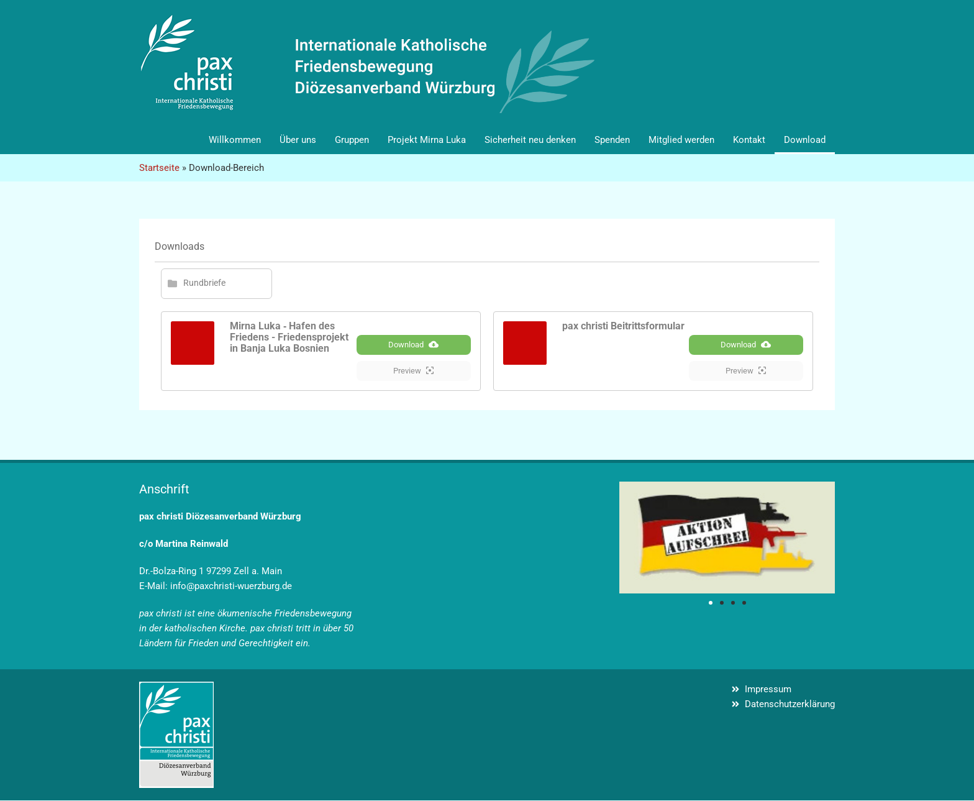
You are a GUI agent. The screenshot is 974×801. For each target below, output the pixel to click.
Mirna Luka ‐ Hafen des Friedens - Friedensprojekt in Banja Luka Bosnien (289, 337)
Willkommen (235, 139)
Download (805, 139)
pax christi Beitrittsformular (623, 326)
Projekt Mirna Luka (427, 139)
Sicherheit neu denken (530, 139)
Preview (413, 371)
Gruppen (352, 139)
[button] (710, 603)
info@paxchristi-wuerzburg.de (231, 586)
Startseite (159, 167)
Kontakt (749, 139)
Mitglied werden (681, 139)
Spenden (612, 139)
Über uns (298, 139)
